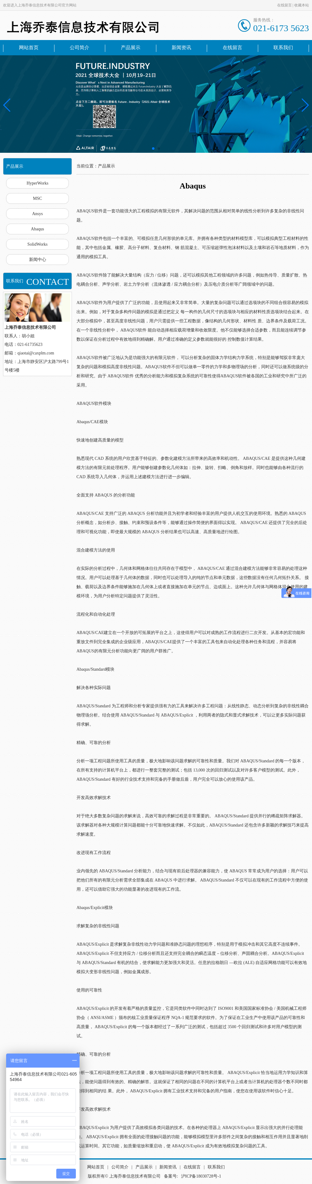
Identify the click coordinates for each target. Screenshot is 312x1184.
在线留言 (284, 5)
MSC (37, 198)
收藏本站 (301, 5)
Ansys (37, 213)
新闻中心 (37, 259)
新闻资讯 (181, 47)
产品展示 (130, 47)
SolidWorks (38, 244)
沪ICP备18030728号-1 (201, 1176)
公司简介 (79, 47)
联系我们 (283, 47)
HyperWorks (37, 183)
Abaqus (37, 229)
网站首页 (29, 47)
